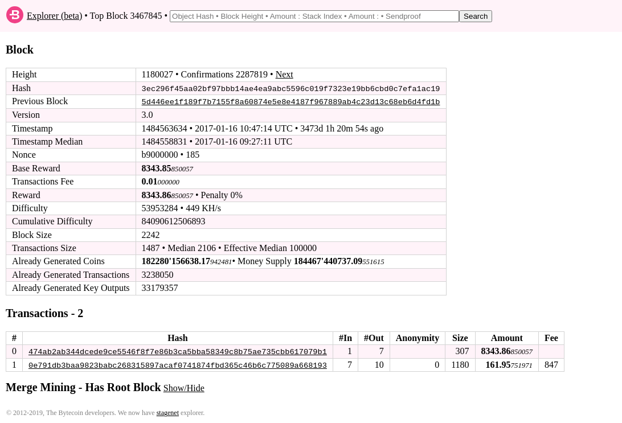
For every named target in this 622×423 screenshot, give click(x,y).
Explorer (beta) (54, 15)
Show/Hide (183, 387)
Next (284, 74)
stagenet (168, 412)
